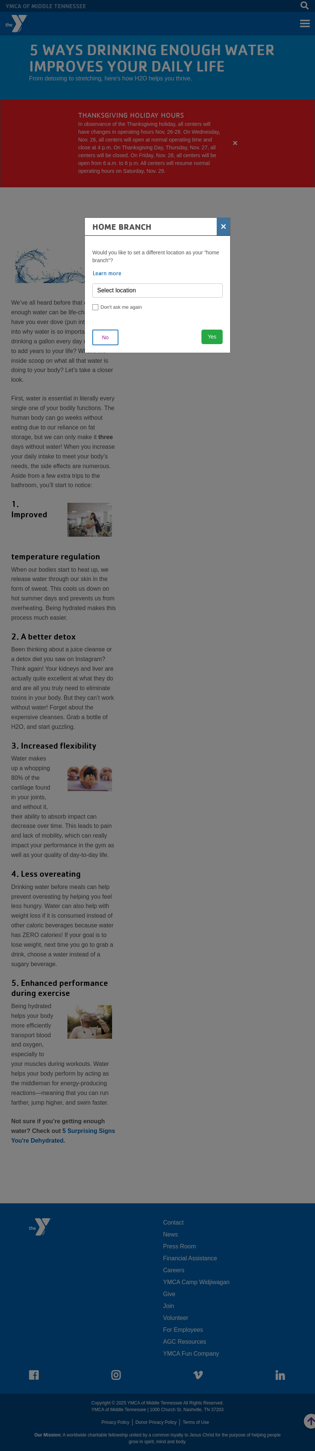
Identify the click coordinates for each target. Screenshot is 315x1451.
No (105, 337)
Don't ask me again (121, 307)
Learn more (107, 273)
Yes (212, 337)
